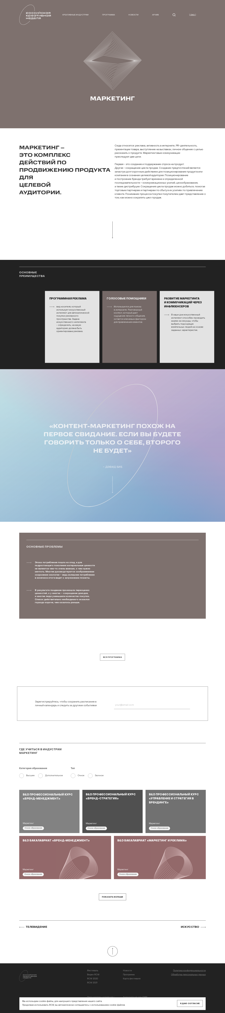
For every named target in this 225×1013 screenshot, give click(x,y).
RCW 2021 (92, 983)
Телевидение (33, 927)
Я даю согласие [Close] (190, 1004)
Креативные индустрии (75, 15)
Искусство (193, 927)
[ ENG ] (192, 15)
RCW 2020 (92, 979)
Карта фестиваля (131, 979)
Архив (155, 15)
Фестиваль (92, 971)
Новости (133, 15)
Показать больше (112, 897)
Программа (108, 15)
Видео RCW (93, 975)
